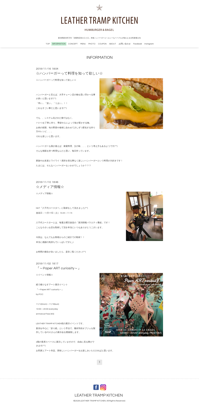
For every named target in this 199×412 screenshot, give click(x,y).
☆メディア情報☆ (50, 186)
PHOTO (91, 44)
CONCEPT (73, 44)
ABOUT (112, 44)
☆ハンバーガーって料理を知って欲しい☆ (69, 73)
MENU (83, 44)
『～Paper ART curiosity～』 (58, 268)
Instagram (149, 44)
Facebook (137, 44)
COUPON (102, 44)
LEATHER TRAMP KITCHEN (99, 395)
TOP (48, 44)
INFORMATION (58, 44)
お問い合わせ (125, 44)
